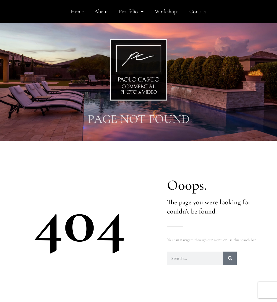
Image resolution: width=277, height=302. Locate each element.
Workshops (167, 11)
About (101, 11)
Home (77, 11)
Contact (197, 11)
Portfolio (131, 11)
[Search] (230, 258)
